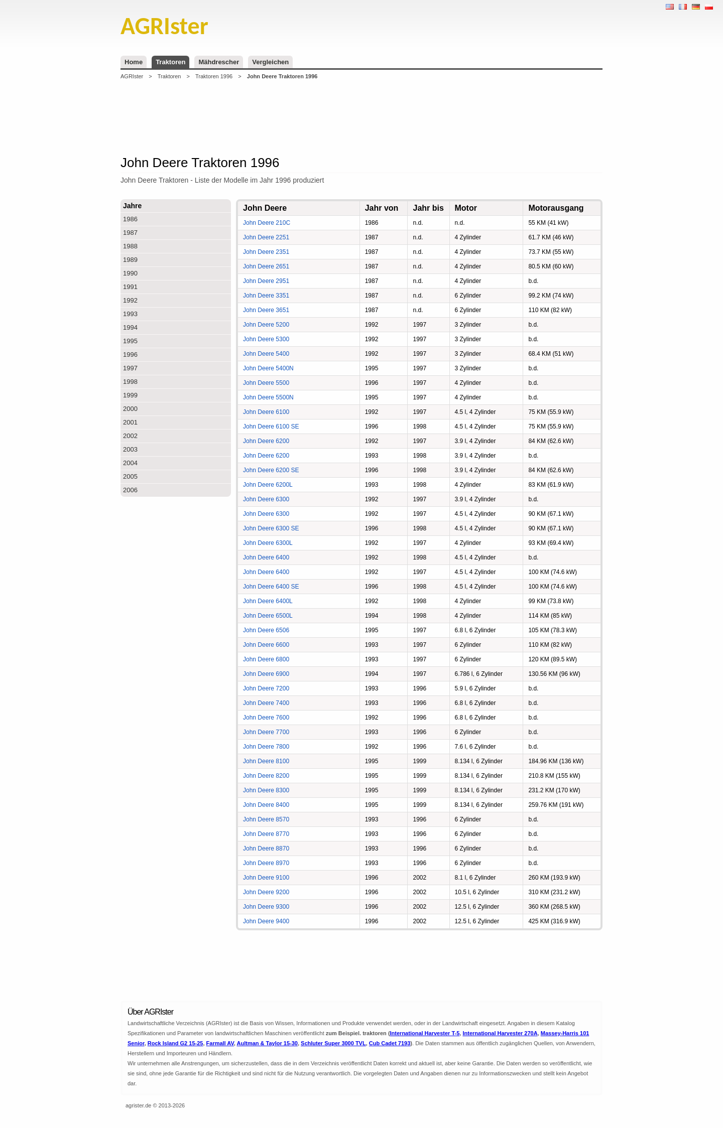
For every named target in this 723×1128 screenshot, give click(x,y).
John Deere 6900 (266, 673)
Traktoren (170, 62)
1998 (130, 381)
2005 (130, 476)
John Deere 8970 (266, 863)
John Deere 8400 (266, 804)
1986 (130, 219)
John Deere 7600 (266, 717)
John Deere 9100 (266, 877)
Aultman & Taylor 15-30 (267, 1043)
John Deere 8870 (266, 848)
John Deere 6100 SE (271, 426)
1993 (130, 314)
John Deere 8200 (266, 775)
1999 (130, 395)
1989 (130, 259)
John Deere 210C (266, 222)
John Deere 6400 (266, 557)
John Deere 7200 (266, 688)
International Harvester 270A (499, 1033)
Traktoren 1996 (213, 76)
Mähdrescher (218, 62)
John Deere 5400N (268, 368)
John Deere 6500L (268, 615)
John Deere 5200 (266, 324)
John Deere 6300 (266, 499)
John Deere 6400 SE (271, 586)
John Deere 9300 (266, 906)
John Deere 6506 (266, 630)
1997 (130, 368)
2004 (130, 463)
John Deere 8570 (266, 819)
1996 (130, 354)
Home (134, 62)
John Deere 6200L (268, 484)
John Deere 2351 (266, 251)
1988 (130, 246)
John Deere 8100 (266, 761)
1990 (130, 273)
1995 (130, 341)
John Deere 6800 (266, 659)
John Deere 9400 (266, 921)
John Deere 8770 (266, 833)
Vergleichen (270, 62)
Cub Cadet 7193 (390, 1043)
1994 (130, 327)
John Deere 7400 (266, 703)
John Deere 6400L (268, 601)
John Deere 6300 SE (271, 528)
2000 (130, 408)
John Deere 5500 (266, 382)
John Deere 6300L (268, 542)
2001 (130, 422)
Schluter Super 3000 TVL (333, 1043)
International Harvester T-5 (425, 1033)
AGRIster (131, 76)
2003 (130, 449)
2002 (130, 436)
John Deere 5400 (266, 353)
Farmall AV (220, 1043)
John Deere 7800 (266, 746)
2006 (130, 490)
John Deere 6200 (266, 441)
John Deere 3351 (266, 295)
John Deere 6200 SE (271, 470)
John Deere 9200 (266, 892)
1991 (130, 287)
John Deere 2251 (266, 237)
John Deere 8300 (266, 790)
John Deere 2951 (266, 281)
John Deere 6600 (266, 644)
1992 (130, 300)
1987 (130, 232)
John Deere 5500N (268, 397)
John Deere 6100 (266, 411)
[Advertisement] (361, 117)
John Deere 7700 (266, 732)
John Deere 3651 (266, 310)
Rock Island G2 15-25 (175, 1043)
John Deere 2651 (266, 266)
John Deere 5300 (266, 339)
